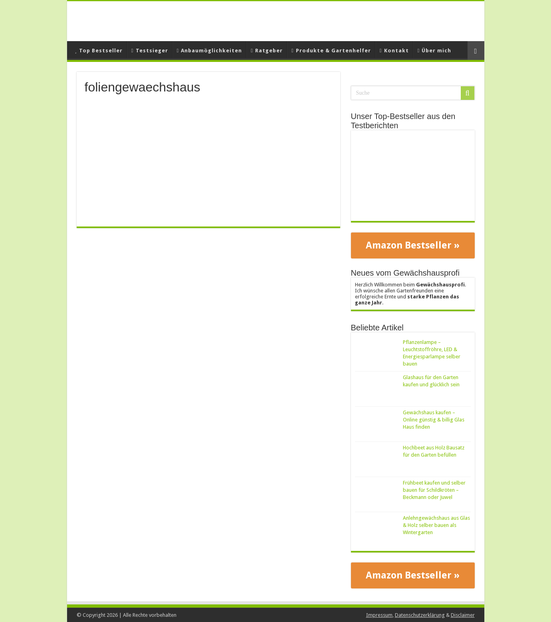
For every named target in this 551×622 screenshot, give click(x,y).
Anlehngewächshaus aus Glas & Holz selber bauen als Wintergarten (436, 525)
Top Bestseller (99, 51)
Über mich (435, 51)
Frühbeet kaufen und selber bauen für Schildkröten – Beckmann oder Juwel (434, 490)
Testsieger (149, 51)
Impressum (379, 615)
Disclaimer (463, 615)
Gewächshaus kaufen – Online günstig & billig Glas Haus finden (433, 419)
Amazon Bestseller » (413, 245)
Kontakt (394, 51)
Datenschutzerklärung (420, 615)
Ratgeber (267, 51)
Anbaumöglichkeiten (209, 51)
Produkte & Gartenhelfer (331, 51)
